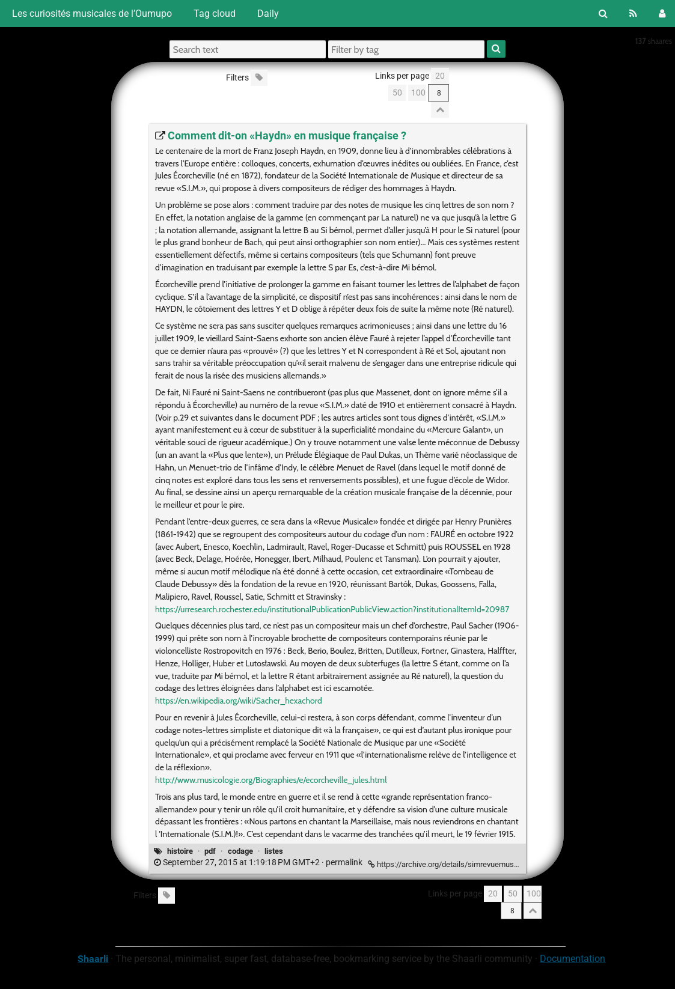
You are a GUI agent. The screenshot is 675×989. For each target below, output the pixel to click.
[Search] (603, 13)
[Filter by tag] (406, 49)
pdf (210, 851)
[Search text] (248, 49)
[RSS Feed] (633, 13)
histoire (180, 851)
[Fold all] (440, 110)
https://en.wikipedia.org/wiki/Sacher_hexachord (238, 700)
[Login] (662, 13)
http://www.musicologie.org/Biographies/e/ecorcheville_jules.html (270, 779)
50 (397, 93)
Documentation (572, 958)
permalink (259, 862)
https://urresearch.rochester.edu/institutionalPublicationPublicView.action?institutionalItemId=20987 (332, 609)
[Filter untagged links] (259, 78)
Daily (268, 13)
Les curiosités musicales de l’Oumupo (91, 13)
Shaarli (93, 958)
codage (240, 851)
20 (440, 76)
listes (273, 851)
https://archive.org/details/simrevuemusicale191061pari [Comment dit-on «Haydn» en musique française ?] (469, 864)
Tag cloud (215, 13)
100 (418, 93)
